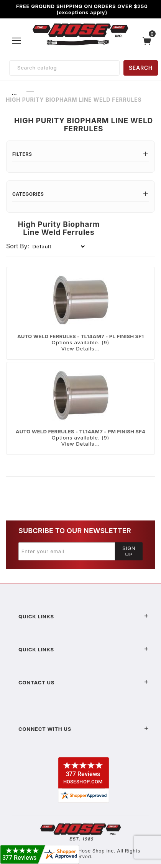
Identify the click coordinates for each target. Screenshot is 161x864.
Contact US (83, 682)
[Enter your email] (66, 551)
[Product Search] (64, 68)
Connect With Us (83, 729)
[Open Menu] (16, 40)
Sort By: (17, 246)
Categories (80, 194)
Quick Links (83, 616)
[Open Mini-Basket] (148, 40)
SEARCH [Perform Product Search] (141, 67)
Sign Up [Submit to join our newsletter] (129, 551)
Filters (80, 154)
